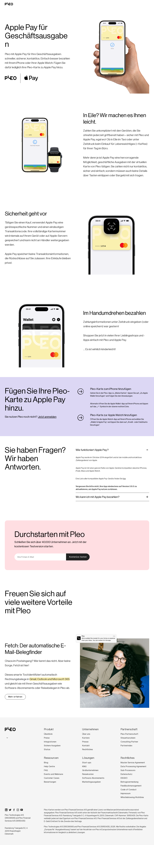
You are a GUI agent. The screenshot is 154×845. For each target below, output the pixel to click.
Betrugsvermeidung (129, 782)
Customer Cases (51, 778)
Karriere (86, 738)
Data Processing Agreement (133, 766)
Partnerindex (126, 745)
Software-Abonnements (93, 778)
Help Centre (49, 766)
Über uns (86, 734)
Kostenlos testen (78, 557)
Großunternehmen (90, 770)
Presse (85, 741)
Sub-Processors (128, 770)
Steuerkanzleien (128, 738)
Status (47, 749)
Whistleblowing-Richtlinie (132, 797)
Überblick (48, 734)
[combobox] (7, 737)
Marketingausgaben (91, 782)
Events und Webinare (53, 774)
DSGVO (124, 778)
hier (124, 478)
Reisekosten (88, 774)
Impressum (125, 793)
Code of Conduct (128, 789)
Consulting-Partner (129, 741)
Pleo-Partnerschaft (129, 734)
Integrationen (50, 741)
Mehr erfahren (15, 697)
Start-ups (86, 762)
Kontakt (86, 745)
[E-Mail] (40, 556)
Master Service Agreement (133, 762)
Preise (47, 738)
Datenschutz (126, 774)
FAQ (46, 770)
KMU (84, 766)
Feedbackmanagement (131, 785)
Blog (46, 762)
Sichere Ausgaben (52, 745)
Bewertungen (50, 782)
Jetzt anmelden (47, 416)
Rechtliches (87, 749)
